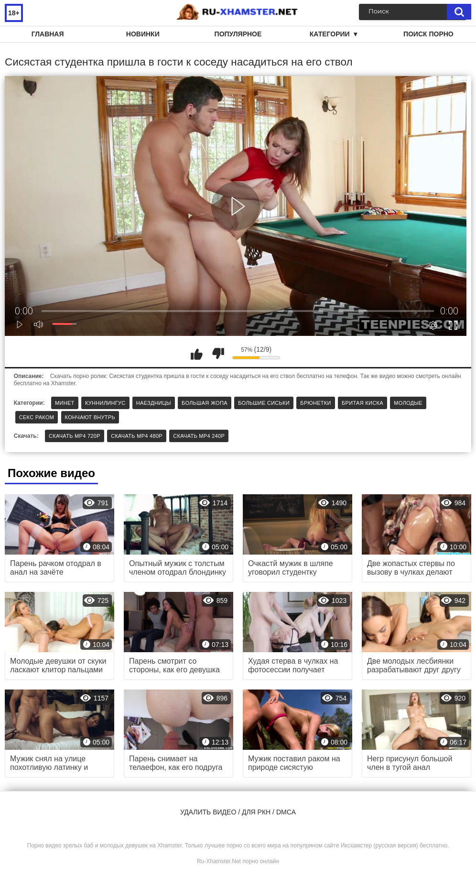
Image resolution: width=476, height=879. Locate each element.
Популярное (238, 34)
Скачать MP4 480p (136, 436)
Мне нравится (196, 353)
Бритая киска (362, 403)
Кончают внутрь (90, 417)
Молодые (408, 403)
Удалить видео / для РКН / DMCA (238, 812)
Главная (48, 34)
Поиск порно (428, 34)
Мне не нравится (217, 353)
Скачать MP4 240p (199, 436)
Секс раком (36, 417)
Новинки (143, 34)
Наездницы (153, 403)
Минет (65, 403)
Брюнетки (315, 403)
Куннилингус (105, 403)
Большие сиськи (264, 403)
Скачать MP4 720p (74, 436)
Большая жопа (204, 403)
